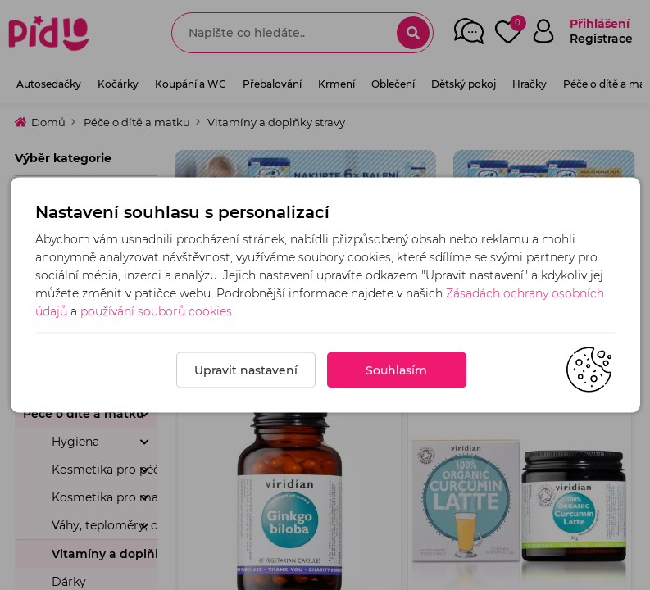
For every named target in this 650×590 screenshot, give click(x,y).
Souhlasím (396, 370)
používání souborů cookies (156, 311)
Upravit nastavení (246, 370)
